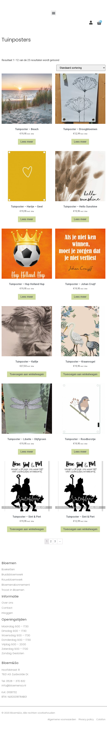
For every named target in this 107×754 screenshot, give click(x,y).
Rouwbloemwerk (12, 607)
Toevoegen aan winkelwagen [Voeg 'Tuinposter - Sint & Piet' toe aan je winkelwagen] (27, 556)
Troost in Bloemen (13, 617)
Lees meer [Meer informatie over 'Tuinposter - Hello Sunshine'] (80, 246)
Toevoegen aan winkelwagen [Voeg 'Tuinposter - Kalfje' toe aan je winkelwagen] (27, 401)
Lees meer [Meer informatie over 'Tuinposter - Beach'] (27, 169)
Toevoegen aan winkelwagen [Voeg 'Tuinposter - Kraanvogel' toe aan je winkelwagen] (80, 401)
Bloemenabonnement (16, 612)
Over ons (7, 630)
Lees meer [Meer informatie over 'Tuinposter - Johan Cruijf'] (80, 324)
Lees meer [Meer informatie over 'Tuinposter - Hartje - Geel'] (27, 246)
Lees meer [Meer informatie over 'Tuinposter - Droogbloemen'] (80, 169)
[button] (53, 40)
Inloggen (7, 640)
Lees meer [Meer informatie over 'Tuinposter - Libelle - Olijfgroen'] (27, 479)
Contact (7, 635)
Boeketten (8, 596)
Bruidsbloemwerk (12, 602)
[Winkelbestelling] (80, 95)
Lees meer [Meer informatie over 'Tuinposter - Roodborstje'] (80, 479)
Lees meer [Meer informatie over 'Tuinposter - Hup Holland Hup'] (27, 324)
